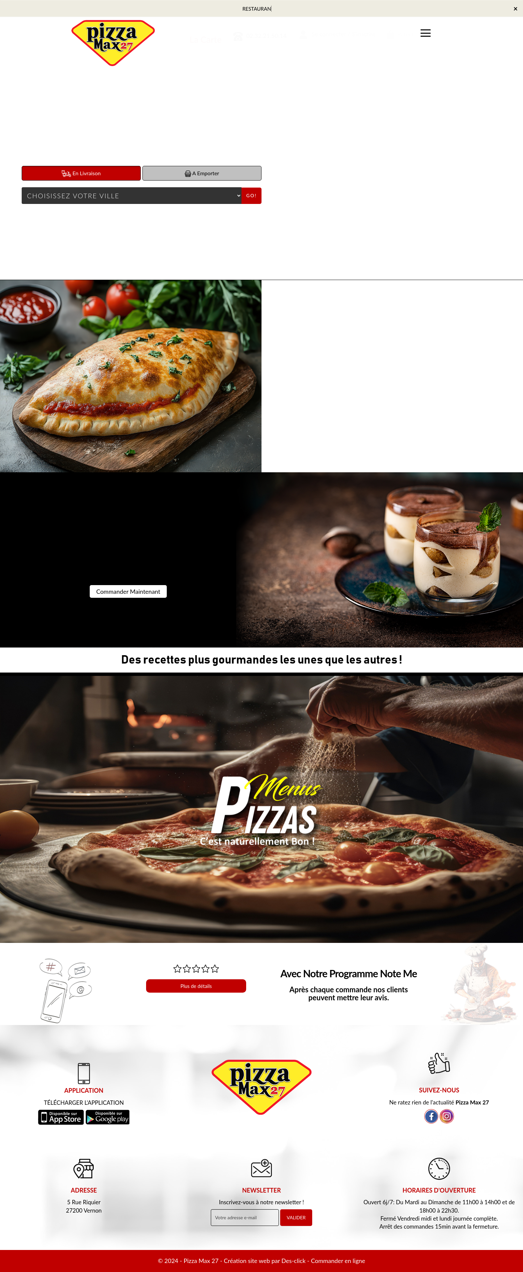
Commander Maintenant (128, 591)
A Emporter (202, 173)
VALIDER (296, 1217)
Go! (251, 195)
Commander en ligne (338, 1260)
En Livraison (81, 173)
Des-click (294, 1260)
